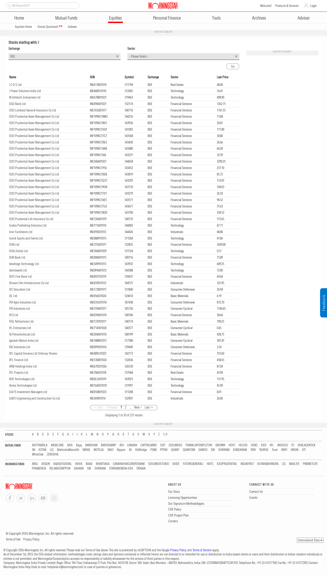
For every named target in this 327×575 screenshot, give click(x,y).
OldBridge (141, 450)
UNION (294, 450)
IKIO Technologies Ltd (21, 379)
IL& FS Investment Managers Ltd (28, 392)
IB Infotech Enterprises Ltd (24, 97)
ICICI (263, 445)
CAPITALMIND (149, 445)
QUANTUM (189, 450)
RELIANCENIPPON (59, 468)
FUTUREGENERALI (193, 464)
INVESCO (282, 445)
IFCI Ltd (13, 315)
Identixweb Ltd (18, 270)
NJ (130, 450)
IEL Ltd (13, 296)
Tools (216, 18)
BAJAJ (89, 464)
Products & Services (286, 6)
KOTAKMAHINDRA (267, 464)
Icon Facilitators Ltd (20, 232)
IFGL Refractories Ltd (21, 321)
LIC (52, 450)
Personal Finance (167, 18)
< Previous (112, 407)
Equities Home (23, 27)
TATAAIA (141, 468)
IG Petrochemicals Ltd (22, 334)
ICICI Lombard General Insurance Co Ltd (32, 110)
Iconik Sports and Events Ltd (26, 238)
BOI (122, 445)
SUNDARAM (240, 450)
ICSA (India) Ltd (18, 251)
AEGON (46, 464)
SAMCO (202, 450)
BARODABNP (108, 445)
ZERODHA (52, 454)
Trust (275, 450)
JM (33, 450)
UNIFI (284, 450)
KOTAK (42, 450)
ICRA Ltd (14, 244)
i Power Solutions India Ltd (25, 91)
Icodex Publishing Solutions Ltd (27, 225)
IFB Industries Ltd (19, 308)
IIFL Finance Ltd (18, 360)
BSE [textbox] (12, 56)
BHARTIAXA (102, 464)
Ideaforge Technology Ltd (24, 264)
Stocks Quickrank (49, 27)
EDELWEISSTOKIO (158, 464)
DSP (162, 445)
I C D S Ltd (15, 85)
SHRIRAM (223, 450)
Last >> (149, 407)
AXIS (70, 445)
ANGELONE (57, 445)
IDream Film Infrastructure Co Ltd (29, 283)
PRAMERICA (39, 468)
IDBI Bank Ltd (17, 257)
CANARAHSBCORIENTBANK (129, 464)
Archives (259, 18)
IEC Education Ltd (19, 289)
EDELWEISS (175, 445)
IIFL (272, 445)
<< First (98, 407)
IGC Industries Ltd (19, 347)
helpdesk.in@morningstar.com (65, 567)
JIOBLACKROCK (307, 445)
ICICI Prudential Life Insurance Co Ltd (31, 219)
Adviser (304, 18)
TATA (253, 450)
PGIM (153, 450)
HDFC (232, 445)
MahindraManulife (68, 450)
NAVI (110, 450)
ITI (292, 445)
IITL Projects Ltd (18, 373)
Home (19, 18)
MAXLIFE (294, 464)
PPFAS (164, 450)
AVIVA (78, 464)
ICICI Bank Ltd (17, 104)
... (130, 407)
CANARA (132, 445)
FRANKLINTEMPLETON (199, 445)
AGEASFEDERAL (62, 464)
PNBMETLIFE (310, 464)
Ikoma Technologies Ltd (23, 385)
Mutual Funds (66, 18)
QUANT (175, 450)
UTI (304, 450)
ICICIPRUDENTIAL (227, 464)
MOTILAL (99, 450)
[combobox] (64, 56)
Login (313, 6)
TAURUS (263, 450)
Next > (138, 407)
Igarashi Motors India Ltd (23, 341)
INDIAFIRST (247, 464)
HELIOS (243, 445)
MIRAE (86, 450)
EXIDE (175, 464)
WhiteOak (37, 454)
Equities (115, 18)
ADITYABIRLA (39, 445)
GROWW (220, 445)
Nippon (121, 450)
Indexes (72, 27)
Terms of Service (202, 550)
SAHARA (79, 468)
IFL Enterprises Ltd (20, 328)
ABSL (35, 464)
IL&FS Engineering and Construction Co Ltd (34, 398)
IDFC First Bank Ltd (20, 276)
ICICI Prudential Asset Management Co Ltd (34, 116)
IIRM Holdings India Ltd (23, 366)
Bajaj (79, 445)
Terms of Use (13, 539)
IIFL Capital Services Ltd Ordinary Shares (33, 353)
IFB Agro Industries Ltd (22, 302)
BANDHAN (91, 445)
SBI (213, 450)
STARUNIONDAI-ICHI (121, 468)
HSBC (254, 445)
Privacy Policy (31, 539)
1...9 (165, 434)
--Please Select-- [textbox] (139, 56)
